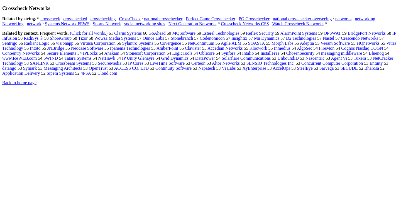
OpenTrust (98, 68)
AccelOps (281, 68)
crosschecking (103, 18)
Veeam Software (335, 43)
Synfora (228, 53)
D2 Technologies (301, 38)
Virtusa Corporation (97, 43)
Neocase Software (87, 48)
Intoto (35, 48)
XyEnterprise (254, 68)
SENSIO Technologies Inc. (270, 63)
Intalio (248, 53)
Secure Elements (61, 53)
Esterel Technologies (220, 33)
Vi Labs (229, 68)
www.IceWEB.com (19, 58)
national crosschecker (163, 18)
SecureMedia (109, 63)
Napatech (206, 68)
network (34, 23)
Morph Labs (283, 43)
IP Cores (135, 63)
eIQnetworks (368, 43)
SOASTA (256, 43)
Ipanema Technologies (130, 48)
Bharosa (372, 68)
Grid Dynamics (175, 58)
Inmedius (282, 48)
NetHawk (106, 58)
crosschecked (75, 18)
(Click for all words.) (88, 33)
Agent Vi (339, 58)
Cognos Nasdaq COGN (362, 48)
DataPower (205, 58)
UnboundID (288, 58)
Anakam (111, 53)
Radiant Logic (36, 43)
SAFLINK (39, 63)
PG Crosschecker (254, 18)
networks (343, 18)
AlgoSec (304, 48)
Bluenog (376, 53)
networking (365, 18)
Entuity (376, 63)
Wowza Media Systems (115, 38)
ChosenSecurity (300, 53)
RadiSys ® (33, 38)
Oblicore (207, 53)
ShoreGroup (61, 38)
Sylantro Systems (137, 43)
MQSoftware (184, 33)
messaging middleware (341, 53)
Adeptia (307, 43)
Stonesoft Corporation (145, 53)
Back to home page (19, 82)
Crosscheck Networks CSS (245, 23)
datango (9, 68)
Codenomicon (212, 38)
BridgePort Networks (366, 33)
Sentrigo (9, 43)
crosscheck (50, 18)
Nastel (328, 38)
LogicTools (182, 53)
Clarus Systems (128, 33)
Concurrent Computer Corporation (332, 63)
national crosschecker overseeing (302, 18)
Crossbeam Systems (73, 63)
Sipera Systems (60, 73)
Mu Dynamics (266, 38)
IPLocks (90, 53)
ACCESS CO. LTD (131, 68)
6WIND (50, 58)
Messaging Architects (62, 68)
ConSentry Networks (21, 53)
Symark (30, 68)
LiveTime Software (167, 63)
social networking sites (144, 23)
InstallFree (269, 53)
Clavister (193, 48)
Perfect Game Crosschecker (210, 18)
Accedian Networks (225, 48)
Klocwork (258, 48)
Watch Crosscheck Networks (297, 23)
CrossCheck (129, 18)
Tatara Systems (78, 58)
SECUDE (349, 68)
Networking (12, 23)
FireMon (326, 48)
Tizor (83, 38)
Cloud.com (107, 73)
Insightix (239, 38)
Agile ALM (231, 43)
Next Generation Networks (192, 23)
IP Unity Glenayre (138, 58)
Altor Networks (226, 63)
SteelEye (305, 68)
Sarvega (326, 68)
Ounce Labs (153, 38)
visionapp (64, 43)
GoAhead (156, 33)
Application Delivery (21, 73)
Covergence (170, 43)
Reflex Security (260, 33)
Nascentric (314, 58)
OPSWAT (332, 33)
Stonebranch (182, 38)
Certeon (198, 63)
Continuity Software (173, 68)
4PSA (86, 73)
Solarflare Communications (246, 58)
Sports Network (107, 23)
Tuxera (360, 58)
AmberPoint (167, 48)
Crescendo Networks (359, 38)
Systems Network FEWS (67, 23)
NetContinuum (201, 43)
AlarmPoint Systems (298, 33)
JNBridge (55, 48)
